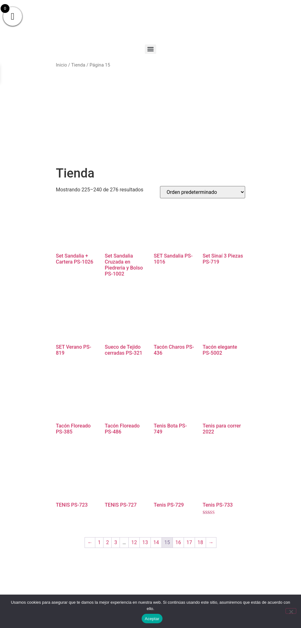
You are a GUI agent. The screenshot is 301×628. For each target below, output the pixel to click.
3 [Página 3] (115, 542)
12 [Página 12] (134, 542)
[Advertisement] (150, 117)
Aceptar (152, 618)
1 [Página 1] (99, 542)
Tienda (78, 65)
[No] (291, 611)
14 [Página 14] (156, 542)
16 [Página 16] (178, 542)
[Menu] (150, 49)
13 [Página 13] (145, 542)
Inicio (61, 65)
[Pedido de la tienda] (202, 192)
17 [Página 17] (189, 542)
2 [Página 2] (107, 542)
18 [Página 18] (200, 542)
